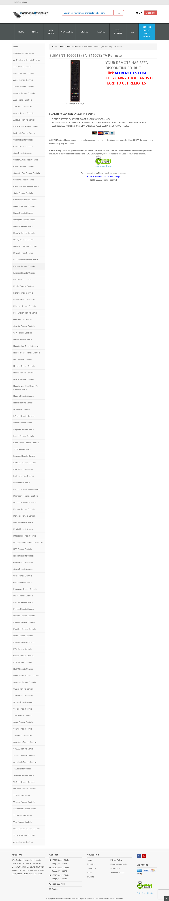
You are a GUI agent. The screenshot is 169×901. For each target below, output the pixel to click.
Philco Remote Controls (23, 596)
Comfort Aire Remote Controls (25, 160)
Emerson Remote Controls (24, 273)
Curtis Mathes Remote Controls (26, 186)
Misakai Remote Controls (23, 529)
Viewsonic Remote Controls (24, 809)
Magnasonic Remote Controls (25, 496)
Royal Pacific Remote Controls (26, 676)
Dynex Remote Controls (23, 253)
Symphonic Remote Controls (25, 762)
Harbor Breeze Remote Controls (26, 353)
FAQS (89, 873)
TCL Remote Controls (22, 769)
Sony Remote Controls (22, 729)
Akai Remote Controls (22, 67)
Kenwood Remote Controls (24, 463)
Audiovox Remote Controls (24, 120)
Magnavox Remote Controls (24, 503)
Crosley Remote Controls (23, 180)
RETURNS (84, 31)
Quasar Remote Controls (23, 656)
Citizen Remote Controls (23, 146)
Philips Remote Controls (23, 602)
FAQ (132, 31)
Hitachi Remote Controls (23, 373)
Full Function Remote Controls (26, 313)
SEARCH (35, 31)
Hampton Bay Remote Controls (26, 346)
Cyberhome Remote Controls (25, 200)
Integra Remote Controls (23, 436)
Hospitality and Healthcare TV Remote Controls (25, 388)
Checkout (150, 13)
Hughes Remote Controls (23, 396)
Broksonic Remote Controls (24, 133)
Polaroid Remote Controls (24, 616)
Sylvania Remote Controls (24, 755)
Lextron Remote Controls (23, 476)
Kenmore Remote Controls (24, 456)
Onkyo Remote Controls (23, 569)
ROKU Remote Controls (23, 669)
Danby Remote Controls (23, 213)
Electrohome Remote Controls (25, 260)
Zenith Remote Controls (23, 842)
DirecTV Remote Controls (24, 233)
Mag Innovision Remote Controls (26, 489)
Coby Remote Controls (22, 153)
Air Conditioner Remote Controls (26, 60)
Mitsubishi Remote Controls (24, 536)
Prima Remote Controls (23, 636)
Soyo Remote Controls (22, 735)
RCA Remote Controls (22, 662)
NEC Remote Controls (22, 549)
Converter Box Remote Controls (26, 173)
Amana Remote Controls (23, 87)
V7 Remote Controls (21, 795)
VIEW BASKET (51, 32)
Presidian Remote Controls (24, 629)
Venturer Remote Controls (24, 802)
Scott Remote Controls (22, 709)
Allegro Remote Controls (23, 73)
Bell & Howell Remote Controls (26, 127)
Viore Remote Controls (22, 815)
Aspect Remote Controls (23, 113)
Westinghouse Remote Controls (26, 829)
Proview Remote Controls (23, 642)
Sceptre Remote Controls (23, 702)
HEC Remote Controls (22, 359)
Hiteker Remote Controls (23, 379)
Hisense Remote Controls (24, 366)
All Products (115, 868)
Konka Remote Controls (23, 469)
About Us (90, 864)
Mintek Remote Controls (23, 523)
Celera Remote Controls (23, 140)
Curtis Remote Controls (23, 193)
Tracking (100, 31)
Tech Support (118, 32)
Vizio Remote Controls (22, 822)
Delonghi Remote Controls (24, 220)
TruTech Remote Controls (23, 782)
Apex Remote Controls (22, 107)
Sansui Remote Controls (23, 689)
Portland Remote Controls (24, 622)
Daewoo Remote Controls (24, 206)
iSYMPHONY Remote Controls (26, 443)
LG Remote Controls (21, 483)
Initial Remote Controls (22, 423)
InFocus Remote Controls (23, 416)
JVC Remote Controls (22, 449)
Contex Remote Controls (23, 166)
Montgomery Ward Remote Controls (28, 542)
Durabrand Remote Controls (25, 246)
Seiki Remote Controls (22, 716)
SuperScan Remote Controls (25, 742)
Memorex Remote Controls (24, 516)
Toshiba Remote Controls (23, 775)
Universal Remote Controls (24, 789)
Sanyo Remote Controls (23, 696)
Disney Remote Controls (23, 240)
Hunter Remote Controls (23, 403)
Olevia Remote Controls (23, 562)
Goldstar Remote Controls (24, 326)
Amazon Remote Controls (24, 93)
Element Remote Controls (24, 266)
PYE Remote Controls (22, 649)
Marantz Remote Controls (24, 509)
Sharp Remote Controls (23, 722)
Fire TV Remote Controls (23, 286)
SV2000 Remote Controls (23, 749)
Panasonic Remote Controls (24, 589)
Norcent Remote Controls (23, 556)
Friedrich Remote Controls (24, 300)
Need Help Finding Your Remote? (146, 32)
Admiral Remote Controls (23, 53)
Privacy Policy (116, 860)
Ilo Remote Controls (21, 409)
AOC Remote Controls (22, 100)
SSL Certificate (103, 166)
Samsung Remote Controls (24, 682)
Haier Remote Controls (22, 339)
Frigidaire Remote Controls (24, 306)
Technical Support (117, 873)
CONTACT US (67, 31)
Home (21, 31)
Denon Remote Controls (23, 226)
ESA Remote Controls (22, 280)
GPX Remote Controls (22, 333)
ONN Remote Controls (22, 576)
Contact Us (56, 889)
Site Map (119, 898)
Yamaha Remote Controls (24, 835)
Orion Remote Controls (22, 582)
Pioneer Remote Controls (23, 609)
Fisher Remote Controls (23, 293)
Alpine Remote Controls (23, 80)
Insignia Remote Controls (23, 429)
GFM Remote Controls (22, 319)
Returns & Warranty (118, 864)
